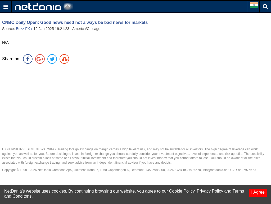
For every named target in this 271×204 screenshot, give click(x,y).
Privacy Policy (210, 191)
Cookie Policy (182, 191)
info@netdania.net (216, 170)
